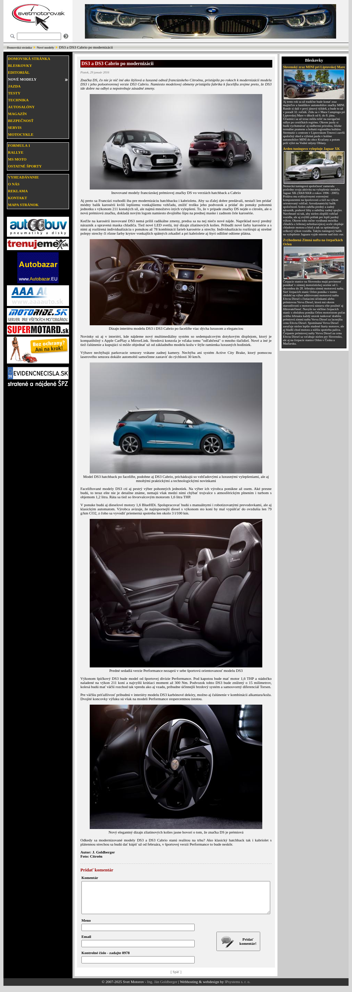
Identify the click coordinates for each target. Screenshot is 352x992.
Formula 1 (19, 145)
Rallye (15, 152)
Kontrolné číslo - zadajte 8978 (105, 959)
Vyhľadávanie (23, 177)
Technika (18, 100)
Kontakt (17, 198)
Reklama (18, 191)
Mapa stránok (23, 205)
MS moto (17, 159)
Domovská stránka (19, 47)
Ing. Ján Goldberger (162, 988)
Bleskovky (20, 65)
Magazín (17, 114)
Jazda (14, 86)
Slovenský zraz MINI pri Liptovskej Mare (314, 67)
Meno (86, 926)
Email (86, 943)
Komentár (89, 878)
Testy (14, 93)
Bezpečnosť (20, 121)
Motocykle (20, 134)
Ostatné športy (25, 166)
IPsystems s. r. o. (237, 988)
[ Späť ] (176, 978)
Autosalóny (21, 107)
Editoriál (19, 72)
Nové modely (45, 47)
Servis (14, 127)
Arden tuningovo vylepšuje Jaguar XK (311, 149)
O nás (13, 184)
